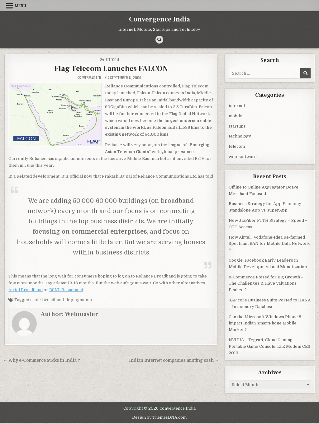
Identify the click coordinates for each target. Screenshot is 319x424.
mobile (235, 116)
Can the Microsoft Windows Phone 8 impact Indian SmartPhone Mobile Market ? (265, 323)
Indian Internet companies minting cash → (174, 360)
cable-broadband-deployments (61, 299)
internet (237, 105)
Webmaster (91, 78)
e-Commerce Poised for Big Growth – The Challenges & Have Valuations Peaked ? (266, 283)
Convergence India (159, 19)
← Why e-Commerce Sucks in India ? (41, 360)
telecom (112, 59)
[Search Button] (159, 40)
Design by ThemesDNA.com (159, 417)
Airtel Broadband (25, 289)
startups (237, 126)
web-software (243, 156)
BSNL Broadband (66, 289)
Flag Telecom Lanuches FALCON (111, 68)
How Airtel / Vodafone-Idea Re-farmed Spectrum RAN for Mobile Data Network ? (269, 244)
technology (240, 136)
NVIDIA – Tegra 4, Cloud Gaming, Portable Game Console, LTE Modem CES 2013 (269, 346)
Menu (20, 5)
